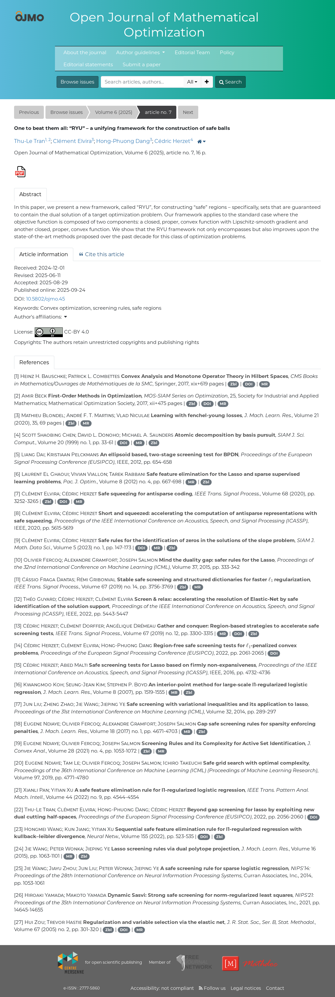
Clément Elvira (72, 141)
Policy (227, 52)
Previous (29, 112)
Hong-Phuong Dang (123, 141)
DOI (249, 384)
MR (264, 384)
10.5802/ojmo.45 (45, 299)
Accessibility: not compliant (162, 988)
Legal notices (246, 988)
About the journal (84, 52)
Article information (43, 254)
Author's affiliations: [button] (40, 317)
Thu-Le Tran (29, 141)
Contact (275, 988)
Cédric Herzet (172, 141)
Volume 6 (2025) (113, 112)
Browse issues (77, 82)
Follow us (212, 988)
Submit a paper (142, 64)
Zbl (233, 384)
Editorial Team (192, 52)
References (34, 362)
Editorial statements (88, 64)
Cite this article (101, 254)
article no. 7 (158, 112)
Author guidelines (138, 52)
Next (188, 112)
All (190, 82)
